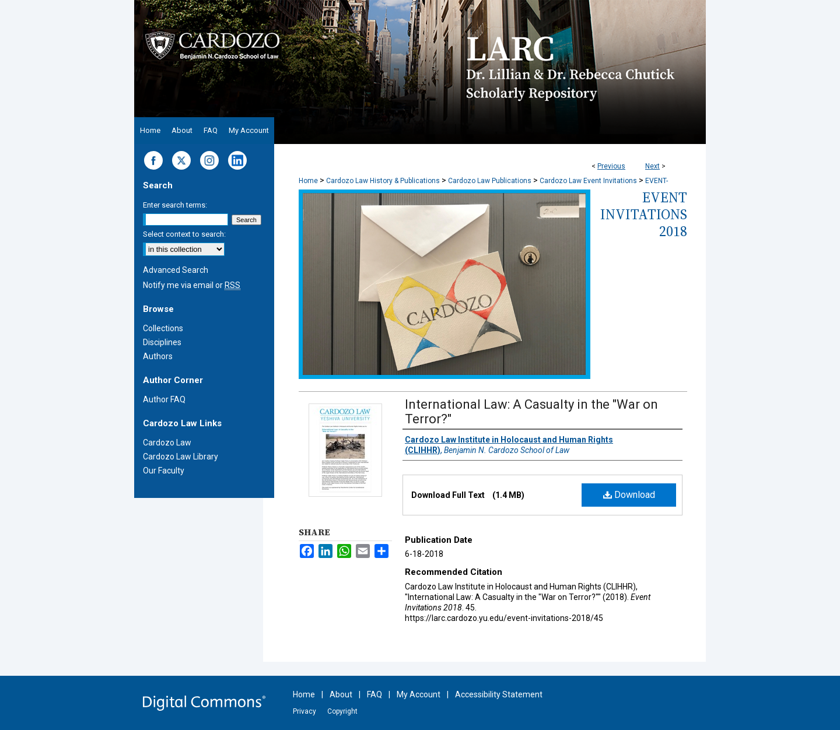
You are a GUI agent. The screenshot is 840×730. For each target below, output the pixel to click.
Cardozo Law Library (180, 456)
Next (652, 166)
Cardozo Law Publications (489, 181)
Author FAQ (164, 399)
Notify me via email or (191, 285)
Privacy (304, 711)
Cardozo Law (167, 442)
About (341, 694)
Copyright (342, 711)
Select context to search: (184, 234)
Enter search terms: (175, 205)
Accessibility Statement (498, 694)
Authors (158, 356)
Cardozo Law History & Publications (383, 181)
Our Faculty (163, 470)
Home (308, 181)
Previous (611, 166)
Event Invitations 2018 (643, 214)
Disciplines (162, 342)
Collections (163, 328)
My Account (418, 694)
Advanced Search (175, 270)
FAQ (374, 694)
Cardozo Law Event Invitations (588, 181)
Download (629, 494)
